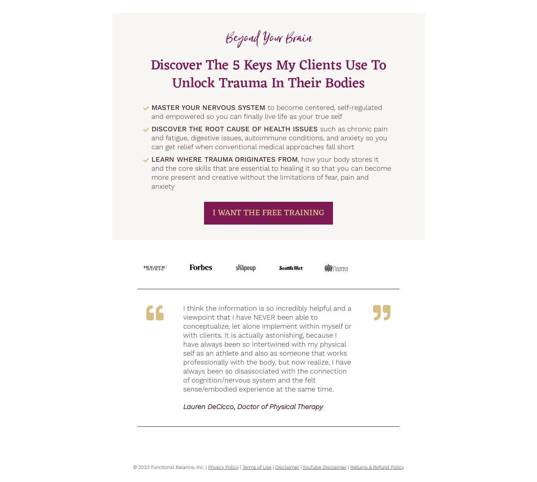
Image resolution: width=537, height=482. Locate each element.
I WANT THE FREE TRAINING (268, 213)
